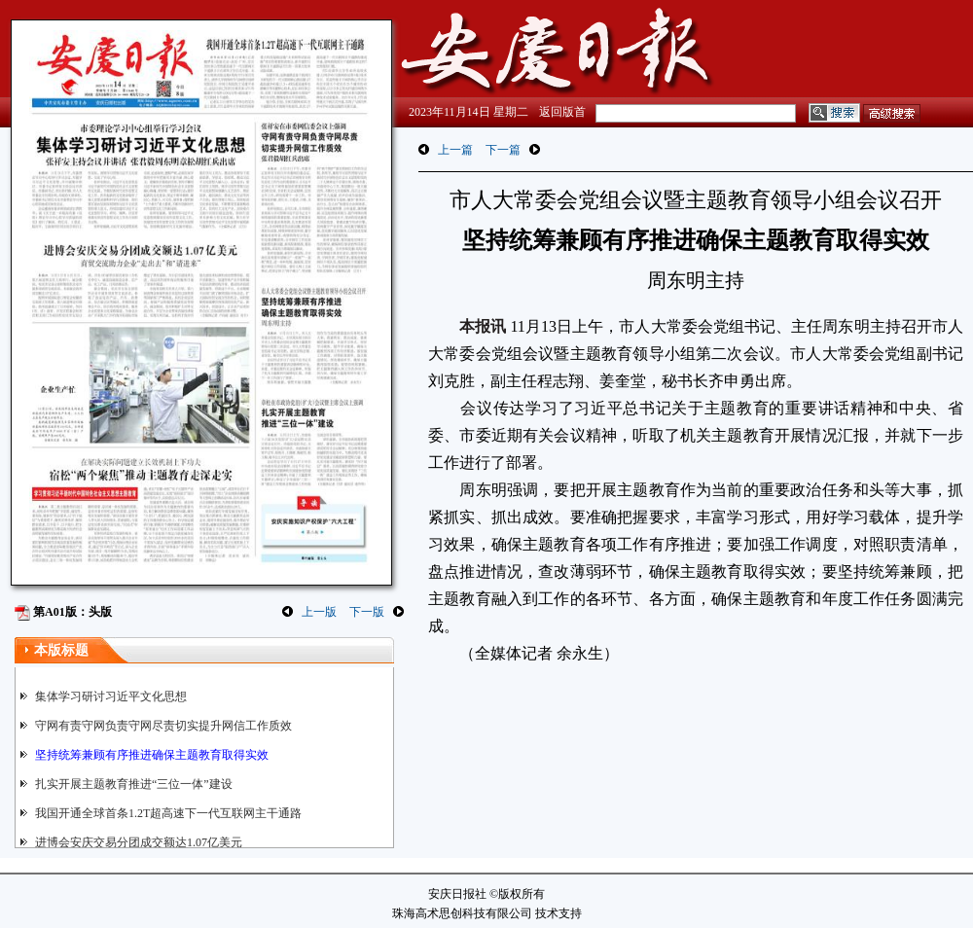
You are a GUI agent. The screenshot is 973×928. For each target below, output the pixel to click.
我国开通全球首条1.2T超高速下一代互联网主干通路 (168, 813)
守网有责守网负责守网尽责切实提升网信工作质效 (163, 725)
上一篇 (455, 150)
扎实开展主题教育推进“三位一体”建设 (134, 784)
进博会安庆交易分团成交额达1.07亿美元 (138, 842)
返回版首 (562, 112)
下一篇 (503, 150)
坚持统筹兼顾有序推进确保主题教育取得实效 (152, 755)
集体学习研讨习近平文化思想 (111, 696)
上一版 (319, 612)
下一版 (366, 612)
